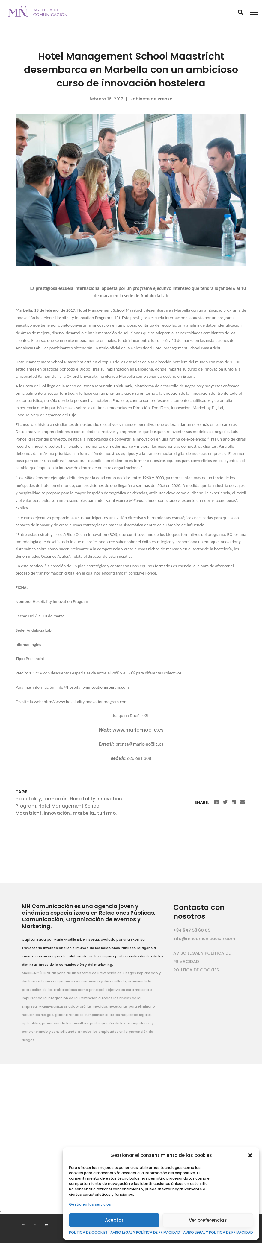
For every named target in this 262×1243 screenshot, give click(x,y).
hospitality (28, 799)
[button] (250, 1155)
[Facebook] (216, 802)
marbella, (84, 813)
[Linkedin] (233, 802)
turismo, (107, 813)
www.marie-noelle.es (138, 729)
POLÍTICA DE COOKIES (88, 1232)
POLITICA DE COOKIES (196, 970)
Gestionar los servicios (90, 1204)
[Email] (242, 802)
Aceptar (114, 1220)
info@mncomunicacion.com (204, 939)
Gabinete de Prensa (151, 99)
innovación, (57, 813)
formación (55, 799)
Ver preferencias (208, 1220)
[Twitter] (225, 802)
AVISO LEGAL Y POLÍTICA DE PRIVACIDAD (145, 1232)
